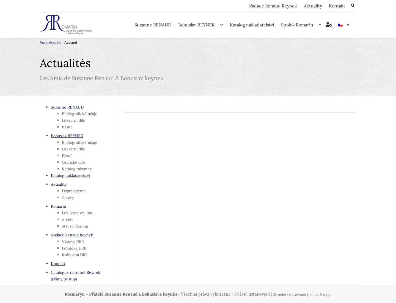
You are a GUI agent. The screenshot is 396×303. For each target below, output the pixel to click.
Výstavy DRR (73, 241)
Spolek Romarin (301, 24)
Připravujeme (74, 190)
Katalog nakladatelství (252, 25)
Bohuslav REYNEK (200, 24)
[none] (344, 24)
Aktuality (313, 6)
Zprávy (68, 197)
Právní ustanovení (252, 294)
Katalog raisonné (77, 168)
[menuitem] (344, 24)
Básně (67, 127)
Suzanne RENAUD (152, 25)
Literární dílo (73, 120)
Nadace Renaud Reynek (273, 6)
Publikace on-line (78, 212)
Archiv (67, 219)
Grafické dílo (73, 162)
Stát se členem (75, 226)
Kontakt (337, 6)
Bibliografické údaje (79, 113)
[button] (352, 5)
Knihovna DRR (75, 254)
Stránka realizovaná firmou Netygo (302, 294)
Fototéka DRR (74, 248)
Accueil (70, 42)
